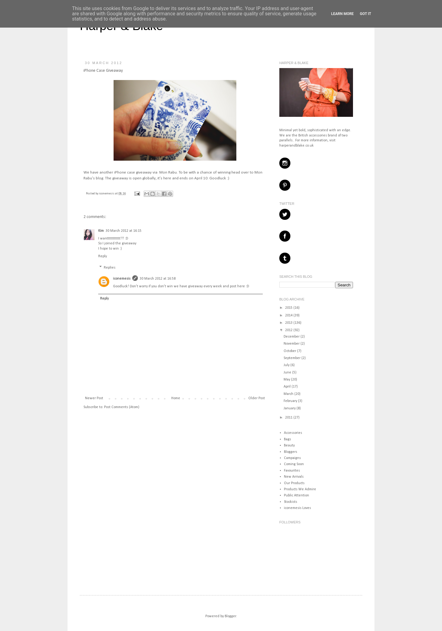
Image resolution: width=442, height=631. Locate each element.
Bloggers (290, 452)
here (167, 178)
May (287, 379)
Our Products (294, 483)
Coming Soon (294, 464)
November (292, 344)
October (290, 351)
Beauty (289, 445)
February (291, 401)
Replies (109, 268)
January (290, 408)
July (287, 365)
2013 (289, 323)
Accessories (293, 433)
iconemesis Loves (297, 508)
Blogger (230, 616)
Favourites (292, 470)
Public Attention (296, 495)
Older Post (256, 398)
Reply (102, 256)
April (288, 386)
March (289, 394)
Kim (101, 231)
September (292, 358)
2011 (289, 417)
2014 (289, 315)
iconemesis (107, 193)
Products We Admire (300, 489)
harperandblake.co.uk (296, 145)
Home (175, 398)
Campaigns (292, 458)
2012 (289, 330)
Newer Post (94, 398)
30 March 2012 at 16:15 (124, 231)
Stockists (290, 502)
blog (99, 178)
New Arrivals (294, 477)
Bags (287, 439)
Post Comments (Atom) (121, 407)
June (288, 372)
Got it (365, 14)
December (292, 336)
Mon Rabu (168, 172)
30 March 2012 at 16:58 (158, 279)
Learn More (342, 14)
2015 (289, 308)
